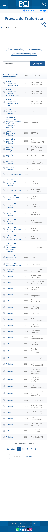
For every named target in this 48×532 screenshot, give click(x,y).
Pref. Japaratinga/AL (37, 319)
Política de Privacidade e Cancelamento (24, 523)
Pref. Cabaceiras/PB (37, 338)
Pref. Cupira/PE (37, 437)
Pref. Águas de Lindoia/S (36, 344)
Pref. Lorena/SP (37, 358)
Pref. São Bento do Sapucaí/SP (37, 412)
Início (3, 28)
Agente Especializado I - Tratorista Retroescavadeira (11, 92)
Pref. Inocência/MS (36, 418)
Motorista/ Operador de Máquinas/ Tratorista (9, 182)
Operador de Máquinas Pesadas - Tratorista (11, 257)
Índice (11, 449)
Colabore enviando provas (24, 54)
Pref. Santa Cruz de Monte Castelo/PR (37, 393)
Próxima (31, 456)
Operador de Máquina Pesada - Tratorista (11, 197)
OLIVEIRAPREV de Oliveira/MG (37, 83)
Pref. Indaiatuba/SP (36, 221)
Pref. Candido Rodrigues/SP (36, 190)
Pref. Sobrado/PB (37, 156)
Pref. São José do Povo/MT (36, 425)
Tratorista (8, 276)
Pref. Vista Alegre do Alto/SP (35, 379)
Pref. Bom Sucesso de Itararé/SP (35, 351)
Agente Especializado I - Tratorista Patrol (10, 83)
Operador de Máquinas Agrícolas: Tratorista (12, 237)
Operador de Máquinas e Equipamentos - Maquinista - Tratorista (10, 247)
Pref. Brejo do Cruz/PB (36, 289)
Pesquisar (37, 64)
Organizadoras (34, 49)
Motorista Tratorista (12, 174)
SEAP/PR (34, 133)
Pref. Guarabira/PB (36, 237)
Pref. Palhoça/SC (37, 247)
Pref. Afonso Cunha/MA (36, 331)
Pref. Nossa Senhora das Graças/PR (36, 371)
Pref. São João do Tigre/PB (36, 270)
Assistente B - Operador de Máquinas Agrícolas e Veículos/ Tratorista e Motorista (12, 122)
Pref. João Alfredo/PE (35, 325)
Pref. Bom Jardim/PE (35, 307)
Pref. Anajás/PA (37, 400)
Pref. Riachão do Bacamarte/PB (37, 282)
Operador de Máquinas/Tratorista (12, 264)
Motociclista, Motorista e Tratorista (9, 141)
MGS (33, 257)
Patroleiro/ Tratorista (8, 270)
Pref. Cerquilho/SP (36, 301)
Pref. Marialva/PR (37, 264)
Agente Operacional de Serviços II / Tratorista (12, 111)
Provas (10, 28)
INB (32, 174)
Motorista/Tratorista (12, 190)
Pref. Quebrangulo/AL (37, 386)
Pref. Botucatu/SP (36, 168)
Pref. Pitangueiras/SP (37, 364)
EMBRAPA (34, 122)
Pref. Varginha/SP (36, 295)
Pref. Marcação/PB (36, 182)
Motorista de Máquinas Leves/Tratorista (10, 149)
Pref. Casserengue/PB (37, 141)
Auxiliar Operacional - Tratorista (9, 133)
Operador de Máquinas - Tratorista (9, 205)
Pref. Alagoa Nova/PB (35, 229)
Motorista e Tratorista (8, 156)
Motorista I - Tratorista (9, 168)
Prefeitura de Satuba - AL (36, 276)
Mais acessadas (15, 49)
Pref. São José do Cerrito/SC (36, 406)
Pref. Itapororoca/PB (37, 162)
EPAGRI (34, 111)
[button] (4, 4)
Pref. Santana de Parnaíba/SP (37, 205)
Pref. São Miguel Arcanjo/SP (37, 431)
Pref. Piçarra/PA (37, 313)
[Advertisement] (24, 37)
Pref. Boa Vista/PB (34, 197)
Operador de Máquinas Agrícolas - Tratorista (12, 229)
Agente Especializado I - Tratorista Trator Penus (10, 102)
